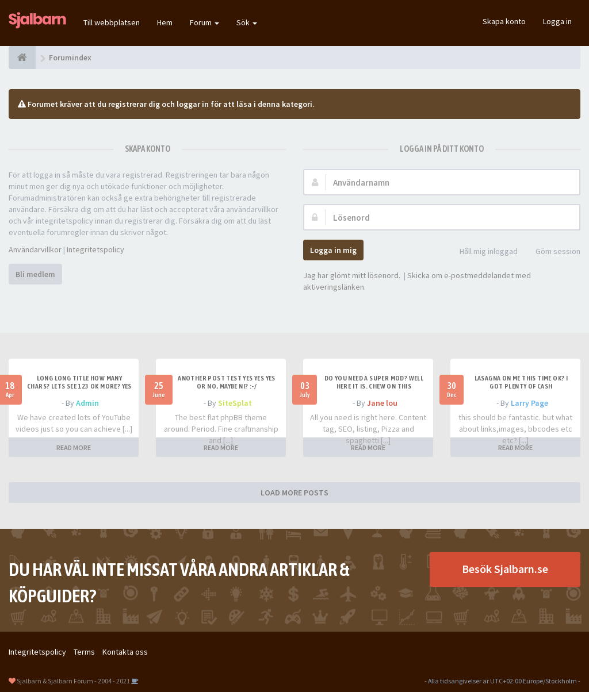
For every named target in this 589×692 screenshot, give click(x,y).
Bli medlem (35, 274)
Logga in (557, 21)
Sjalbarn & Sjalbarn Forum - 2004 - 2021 (73, 680)
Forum (204, 22)
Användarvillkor (35, 249)
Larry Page (529, 403)
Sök (246, 22)
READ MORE (73, 447)
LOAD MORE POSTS (294, 492)
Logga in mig (333, 250)
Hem (165, 22)
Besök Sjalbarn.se (505, 569)
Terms (84, 652)
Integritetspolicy (95, 249)
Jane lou (382, 403)
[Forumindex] (22, 57)
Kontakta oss (125, 652)
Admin (87, 403)
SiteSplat (235, 403)
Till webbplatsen (111, 22)
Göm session (551, 252)
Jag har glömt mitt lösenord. (351, 275)
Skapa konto (504, 21)
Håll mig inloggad (482, 252)
